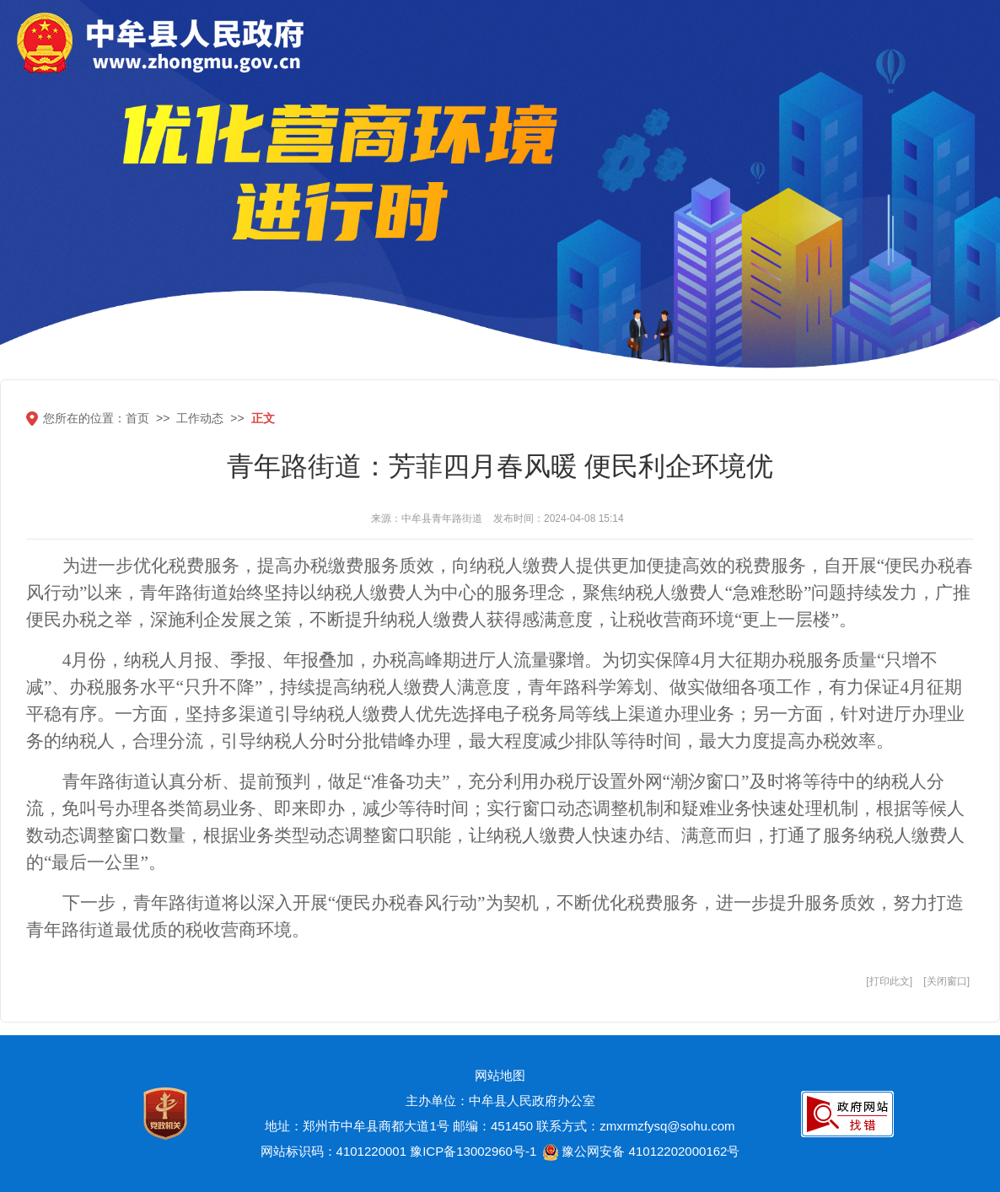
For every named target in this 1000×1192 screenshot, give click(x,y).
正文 (263, 418)
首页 (137, 418)
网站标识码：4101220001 (333, 1151)
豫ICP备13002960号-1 (473, 1151)
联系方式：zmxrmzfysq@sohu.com (635, 1126)
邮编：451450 (493, 1126)
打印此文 (889, 981)
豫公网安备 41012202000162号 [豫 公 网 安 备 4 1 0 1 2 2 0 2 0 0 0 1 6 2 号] (639, 1152)
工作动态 (199, 418)
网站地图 (500, 1075)
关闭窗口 (947, 981)
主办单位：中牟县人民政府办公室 (500, 1100)
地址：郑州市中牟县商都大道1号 (357, 1126)
